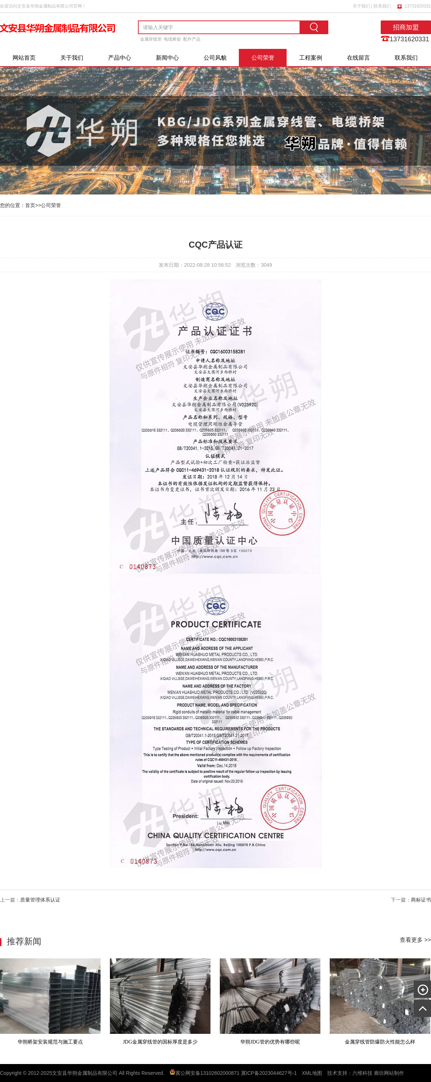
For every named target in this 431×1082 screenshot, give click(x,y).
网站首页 (24, 58)
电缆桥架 (172, 39)
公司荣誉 (262, 58)
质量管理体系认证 (40, 900)
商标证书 (421, 900)
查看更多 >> (415, 940)
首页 (30, 205)
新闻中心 (167, 58)
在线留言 (358, 58)
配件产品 (191, 39)
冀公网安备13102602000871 (207, 1073)
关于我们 (361, 6)
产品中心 (119, 58)
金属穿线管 (151, 39)
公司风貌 (215, 58)
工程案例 (310, 58)
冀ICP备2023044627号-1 (269, 1073)
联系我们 (382, 6)
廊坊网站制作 (389, 1073)
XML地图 (312, 1073)
